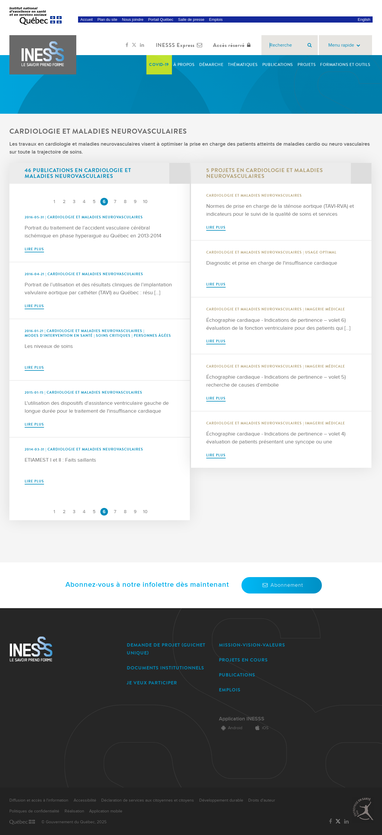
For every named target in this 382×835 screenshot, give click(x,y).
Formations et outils (345, 64)
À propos (184, 64)
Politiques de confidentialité (34, 811)
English (364, 19)
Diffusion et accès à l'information (38, 800)
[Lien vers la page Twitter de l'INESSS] (134, 45)
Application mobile (105, 811)
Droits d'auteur (261, 800)
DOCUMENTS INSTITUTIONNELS (165, 667)
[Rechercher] (310, 45)
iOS (260, 728)
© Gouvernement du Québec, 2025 (74, 822)
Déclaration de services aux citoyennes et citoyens (147, 800)
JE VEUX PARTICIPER (152, 682)
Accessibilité (85, 800)
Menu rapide (345, 45)
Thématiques (243, 64)
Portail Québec (160, 19)
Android (230, 728)
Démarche (211, 64)
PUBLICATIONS (237, 674)
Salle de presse (191, 19)
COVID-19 (159, 64)
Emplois (215, 19)
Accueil (86, 19)
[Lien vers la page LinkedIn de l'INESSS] (142, 45)
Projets (307, 64)
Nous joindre (132, 19)
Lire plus (34, 249)
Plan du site (107, 19)
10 (145, 202)
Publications (277, 64)
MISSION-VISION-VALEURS (252, 645)
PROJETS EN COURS (243, 660)
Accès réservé (233, 45)
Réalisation (74, 811)
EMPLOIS (230, 689)
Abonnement (281, 585)
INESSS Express (180, 45)
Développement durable (221, 800)
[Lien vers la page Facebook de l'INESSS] (127, 45)
